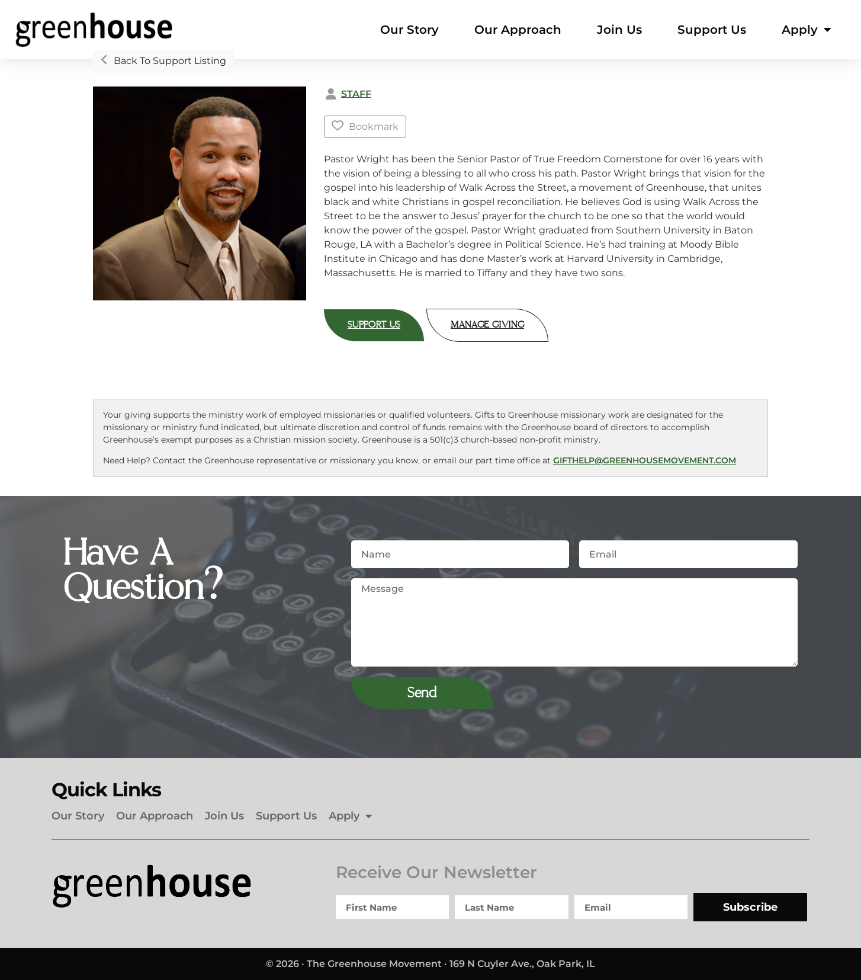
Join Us (619, 30)
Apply (806, 29)
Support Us (711, 30)
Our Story (409, 30)
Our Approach (517, 30)
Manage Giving (487, 325)
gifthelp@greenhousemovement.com (644, 460)
